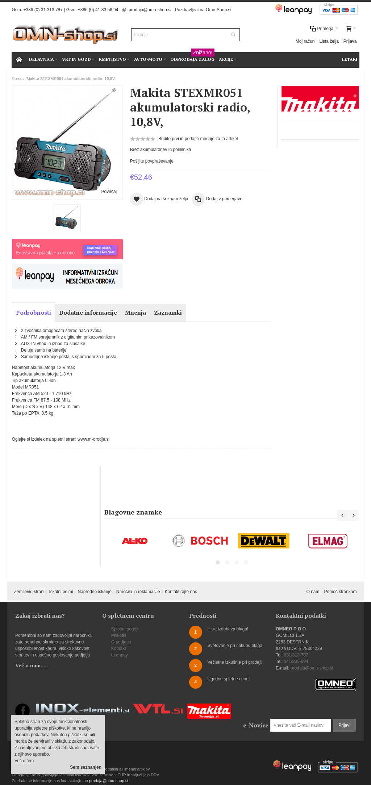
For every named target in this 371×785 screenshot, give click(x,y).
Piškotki (118, 635)
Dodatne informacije (88, 312)
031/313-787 (296, 655)
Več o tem (24, 760)
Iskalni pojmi (61, 591)
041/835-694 (296, 661)
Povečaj (109, 191)
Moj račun (305, 41)
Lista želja (329, 41)
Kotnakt (118, 648)
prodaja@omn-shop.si (150, 9)
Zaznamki (168, 312)
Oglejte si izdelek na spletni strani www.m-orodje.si (60, 439)
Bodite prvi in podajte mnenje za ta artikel (198, 138)
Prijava (350, 41)
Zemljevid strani (29, 591)
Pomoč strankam (340, 591)
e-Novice (255, 725)
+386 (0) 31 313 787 (42, 9)
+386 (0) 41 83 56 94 (98, 9)
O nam (313, 591)
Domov (18, 78)
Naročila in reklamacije (138, 591)
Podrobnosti (33, 312)
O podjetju (121, 642)
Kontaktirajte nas (181, 591)
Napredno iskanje (94, 591)
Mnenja (135, 312)
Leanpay (119, 655)
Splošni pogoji (124, 628)
